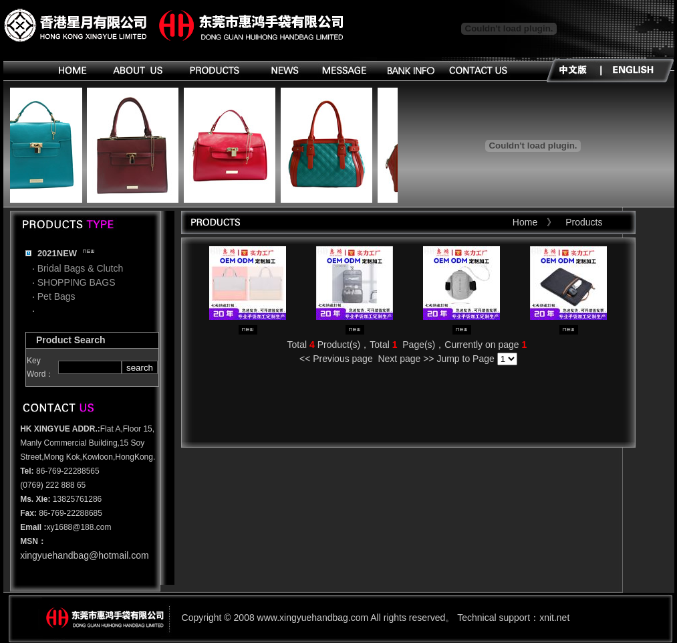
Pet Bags (56, 296)
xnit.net (554, 617)
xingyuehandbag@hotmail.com (84, 555)
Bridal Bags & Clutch (80, 268)
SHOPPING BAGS (76, 282)
